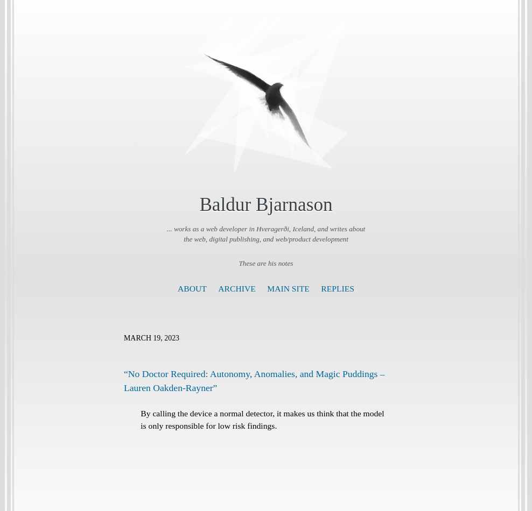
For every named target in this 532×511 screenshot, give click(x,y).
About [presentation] (192, 288)
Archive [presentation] (236, 288)
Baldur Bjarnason (265, 204)
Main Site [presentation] (288, 288)
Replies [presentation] (337, 288)
